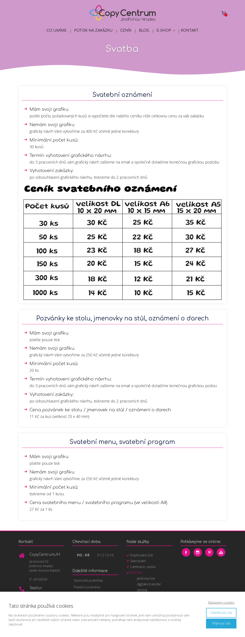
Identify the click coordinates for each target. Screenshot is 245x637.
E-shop (164, 30)
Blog (144, 30)
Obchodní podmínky (88, 580)
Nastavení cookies (221, 602)
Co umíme (56, 30)
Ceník (125, 30)
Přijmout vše (221, 623)
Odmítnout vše (221, 612)
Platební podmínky (87, 587)
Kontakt (190, 30)
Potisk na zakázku (93, 30)
